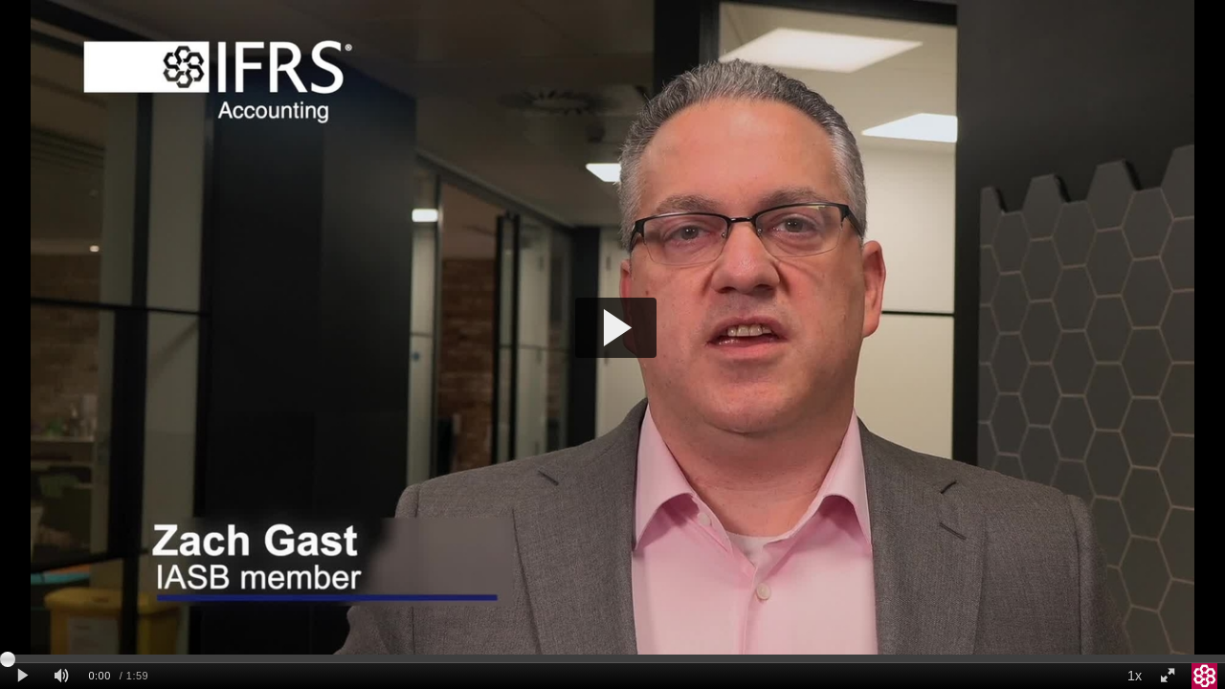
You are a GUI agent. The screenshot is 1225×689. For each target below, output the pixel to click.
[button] (616, 328)
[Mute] (61, 676)
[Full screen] (1167, 676)
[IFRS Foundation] (1205, 676)
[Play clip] (22, 676)
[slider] (612, 658)
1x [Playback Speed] (1134, 675)
